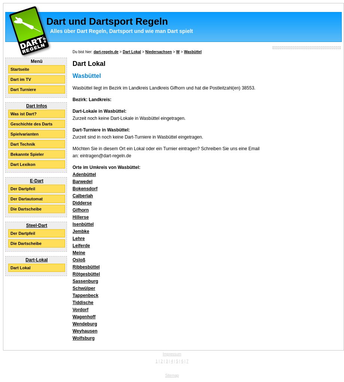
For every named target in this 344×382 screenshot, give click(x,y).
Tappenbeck (85, 295)
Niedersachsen (158, 52)
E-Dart (36, 181)
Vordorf (80, 309)
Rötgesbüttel (86, 274)
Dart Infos (36, 106)
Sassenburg (85, 281)
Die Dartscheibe (26, 209)
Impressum (172, 354)
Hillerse (81, 217)
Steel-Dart (36, 225)
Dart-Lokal (36, 260)
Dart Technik (22, 144)
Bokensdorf (85, 188)
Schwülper (84, 288)
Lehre (79, 238)
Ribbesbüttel (86, 267)
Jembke (81, 231)
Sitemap (172, 375)
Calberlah (83, 195)
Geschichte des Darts (31, 124)
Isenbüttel (83, 224)
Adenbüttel (84, 174)
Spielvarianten (24, 134)
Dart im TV (20, 79)
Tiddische (83, 302)
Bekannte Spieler (27, 154)
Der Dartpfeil (22, 189)
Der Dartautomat (26, 199)
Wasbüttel (193, 52)
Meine (79, 252)
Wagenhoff (84, 316)
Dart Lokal (20, 268)
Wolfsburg (84, 338)
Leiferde (81, 245)
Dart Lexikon (23, 164)
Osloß (79, 260)
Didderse (82, 203)
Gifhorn (81, 210)
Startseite (19, 69)
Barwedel (82, 181)
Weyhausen (85, 331)
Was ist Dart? (23, 114)
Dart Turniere (23, 89)
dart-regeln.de (106, 52)
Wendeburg (85, 324)
